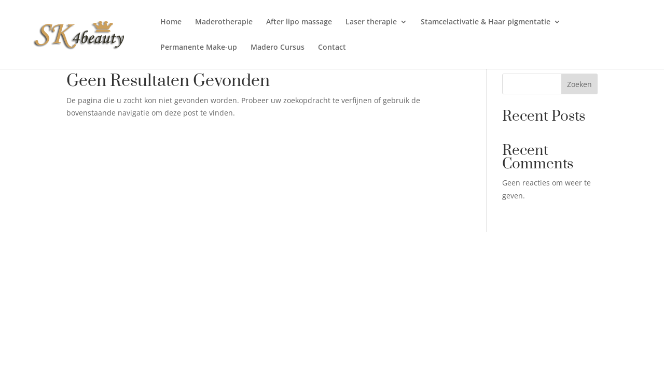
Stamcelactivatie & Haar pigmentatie (485, 22)
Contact (332, 48)
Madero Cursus (278, 48)
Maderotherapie (224, 22)
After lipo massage (299, 22)
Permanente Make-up (198, 48)
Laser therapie (371, 22)
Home (171, 22)
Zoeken (579, 84)
